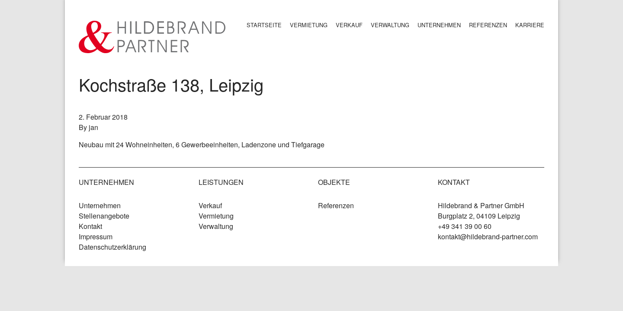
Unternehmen (439, 25)
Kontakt (90, 226)
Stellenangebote (104, 216)
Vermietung (309, 25)
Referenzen (488, 25)
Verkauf (349, 25)
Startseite (264, 25)
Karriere (529, 25)
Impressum (95, 236)
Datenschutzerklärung (112, 247)
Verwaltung (390, 25)
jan (93, 127)
